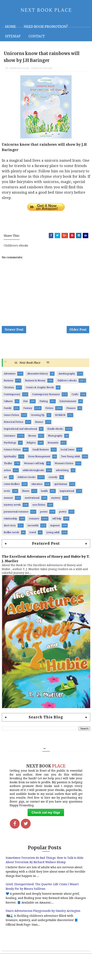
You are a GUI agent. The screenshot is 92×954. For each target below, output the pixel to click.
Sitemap (13, 36)
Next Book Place (29, 363)
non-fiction (38, 505)
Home (10, 26)
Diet (25, 401)
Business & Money (35, 381)
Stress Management (39, 457)
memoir (8, 498)
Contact (37, 36)
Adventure (9, 374)
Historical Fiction (13, 422)
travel (32, 533)
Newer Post (14, 330)
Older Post (77, 330)
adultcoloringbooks (33, 471)
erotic (7, 491)
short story (10, 526)
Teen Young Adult (70, 457)
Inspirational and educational (20, 429)
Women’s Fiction (64, 464)
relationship (10, 519)
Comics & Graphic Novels (40, 388)
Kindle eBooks (55, 429)
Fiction (49, 408)
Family (8, 408)
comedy (53, 477)
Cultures (8, 401)
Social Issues (67, 450)
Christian (9, 388)
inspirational (67, 491)
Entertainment (68, 401)
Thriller (8, 464)
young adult (53, 533)
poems (43, 512)
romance (34, 519)
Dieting (44, 401)
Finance (70, 408)
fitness (25, 491)
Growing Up (37, 415)
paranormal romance (16, 512)
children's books (19, 68)
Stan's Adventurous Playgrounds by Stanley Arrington (43, 911)
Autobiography (66, 374)
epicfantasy (60, 484)
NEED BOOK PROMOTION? (46, 26)
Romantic (53, 443)
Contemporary (12, 395)
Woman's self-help (34, 464)
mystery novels (12, 505)
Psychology (10, 443)
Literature (9, 436)
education (36, 484)
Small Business (40, 450)
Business (8, 381)
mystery (55, 498)
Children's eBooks (41, 68)
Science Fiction (12, 450)
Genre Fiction (11, 415)
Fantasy (27, 408)
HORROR (60, 415)
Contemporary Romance (46, 395)
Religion (31, 443)
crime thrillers (12, 484)
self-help (56, 519)
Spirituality (10, 457)
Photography (55, 436)
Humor (39, 422)
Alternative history (37, 374)
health (44, 491)
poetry (62, 512)
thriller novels (11, 533)
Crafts (75, 395)
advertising (62, 471)
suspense (55, 526)
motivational (32, 498)
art (5, 477)
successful (33, 526)
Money (32, 436)
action (7, 471)
